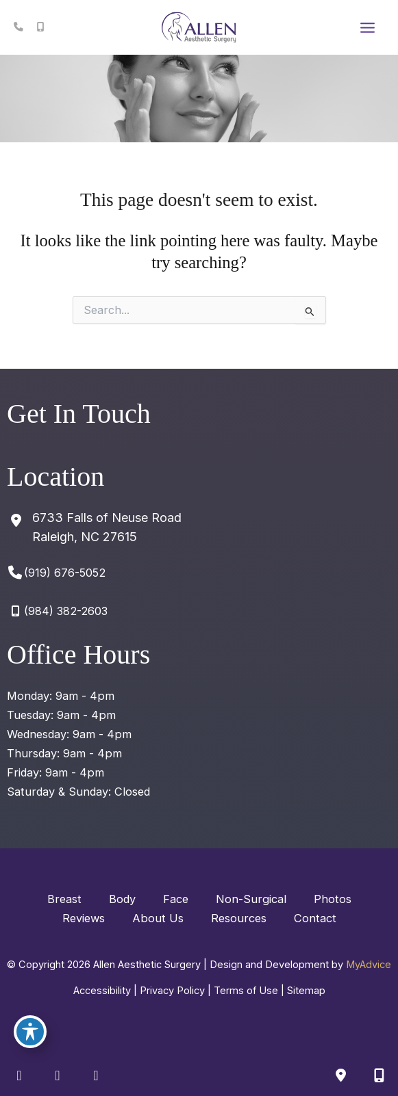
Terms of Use (246, 990)
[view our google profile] (95, 1075)
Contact (315, 918)
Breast (64, 899)
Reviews (83, 918)
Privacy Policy (172, 990)
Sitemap (306, 990)
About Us (158, 918)
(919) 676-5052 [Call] (64, 572)
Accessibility (102, 990)
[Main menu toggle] (367, 27)
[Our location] (378, 1075)
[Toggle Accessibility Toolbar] (30, 1031)
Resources (238, 918)
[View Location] (94, 527)
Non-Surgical (251, 899)
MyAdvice (368, 964)
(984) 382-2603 (66, 611)
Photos (332, 899)
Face (175, 899)
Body (122, 899)
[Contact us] (340, 1075)
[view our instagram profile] (57, 1075)
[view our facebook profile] (19, 1075)
